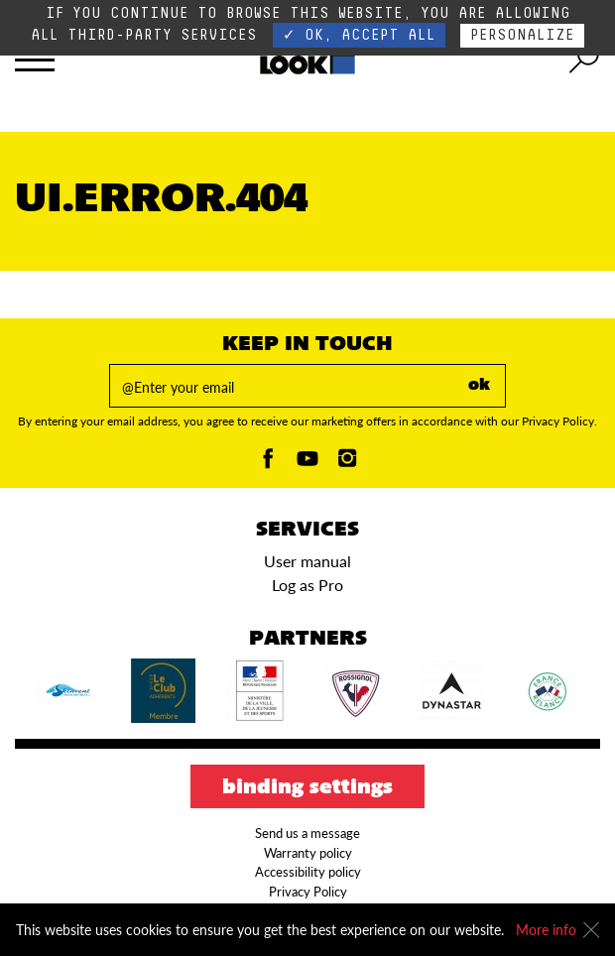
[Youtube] (307, 463)
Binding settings (307, 788)
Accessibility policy (308, 872)
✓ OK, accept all (359, 35)
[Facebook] (268, 463)
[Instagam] (347, 463)
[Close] (591, 930)
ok (479, 386)
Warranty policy (308, 853)
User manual (307, 560)
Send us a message (307, 833)
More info (546, 929)
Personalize (522, 35)
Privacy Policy (308, 891)
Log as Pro (307, 584)
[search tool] (584, 59)
